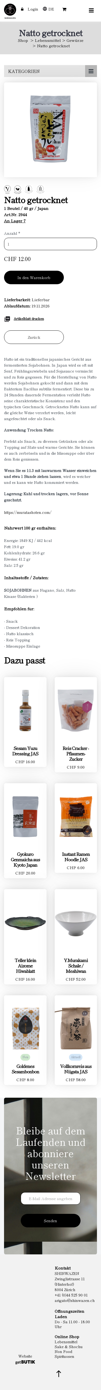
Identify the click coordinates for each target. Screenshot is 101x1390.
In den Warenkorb (34, 277)
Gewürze (75, 40)
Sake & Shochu (69, 1346)
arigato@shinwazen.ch (75, 1300)
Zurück (34, 337)
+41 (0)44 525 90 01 (71, 1295)
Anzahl (12, 233)
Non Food (63, 1351)
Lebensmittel (48, 40)
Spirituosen (64, 1356)
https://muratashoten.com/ (27, 512)
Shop (23, 40)
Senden (50, 1220)
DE (51, 9)
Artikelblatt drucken (29, 318)
